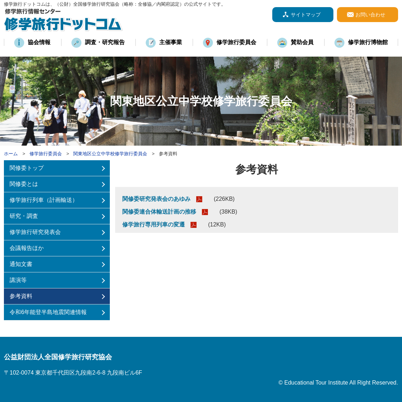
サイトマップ (306, 14)
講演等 (18, 280)
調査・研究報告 (105, 42)
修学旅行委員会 (236, 42)
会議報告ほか (27, 248)
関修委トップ (27, 168)
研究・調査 (24, 216)
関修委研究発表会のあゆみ (156, 199)
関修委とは (24, 184)
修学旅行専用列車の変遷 (153, 224)
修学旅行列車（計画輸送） (44, 200)
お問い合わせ (370, 14)
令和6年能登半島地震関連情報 (48, 312)
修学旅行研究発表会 (35, 232)
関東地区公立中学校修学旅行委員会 (110, 153)
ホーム (11, 153)
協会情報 (39, 42)
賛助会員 (302, 42)
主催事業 (170, 42)
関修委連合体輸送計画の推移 (159, 212)
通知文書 (21, 264)
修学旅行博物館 (368, 42)
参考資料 (21, 296)
